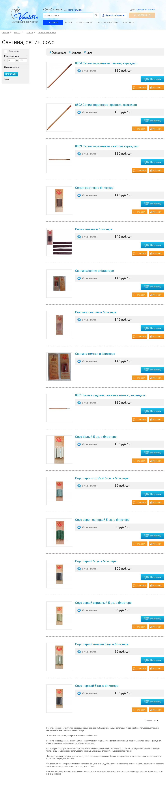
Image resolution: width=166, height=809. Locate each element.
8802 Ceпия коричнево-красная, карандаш (106, 105)
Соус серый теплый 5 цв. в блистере (101, 644)
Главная (5, 33)
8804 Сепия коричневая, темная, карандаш (106, 63)
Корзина (142, 15)
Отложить (139, 87)
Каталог (53, 23)
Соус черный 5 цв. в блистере (96, 686)
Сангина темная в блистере (95, 354)
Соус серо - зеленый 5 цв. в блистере (102, 520)
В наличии (14, 51)
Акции (68, 23)
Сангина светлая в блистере (95, 312)
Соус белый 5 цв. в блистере (96, 437)
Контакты (128, 23)
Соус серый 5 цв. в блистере (95, 561)
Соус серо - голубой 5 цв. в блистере (101, 478)
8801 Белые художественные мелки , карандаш (110, 395)
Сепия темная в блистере (93, 229)
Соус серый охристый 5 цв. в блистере (103, 603)
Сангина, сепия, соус (47, 33)
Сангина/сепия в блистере (94, 271)
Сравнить (155, 87)
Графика (29, 33)
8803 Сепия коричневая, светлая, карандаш (106, 146)
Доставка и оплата (142, 9)
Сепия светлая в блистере (94, 188)
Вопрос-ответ (84, 23)
